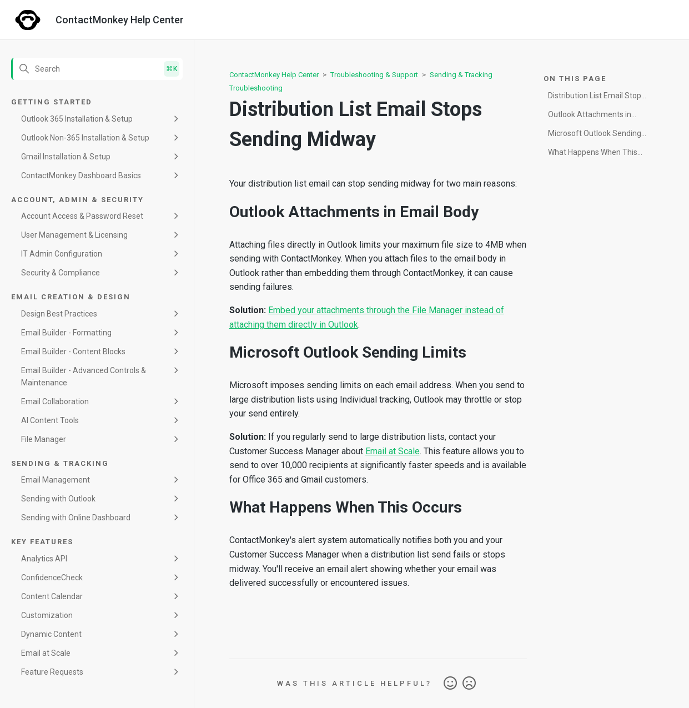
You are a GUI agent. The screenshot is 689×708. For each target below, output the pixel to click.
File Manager (43, 439)
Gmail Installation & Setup (65, 156)
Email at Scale (46, 653)
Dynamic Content (51, 634)
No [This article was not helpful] (469, 683)
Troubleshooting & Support (374, 75)
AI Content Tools (50, 420)
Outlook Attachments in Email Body (589, 116)
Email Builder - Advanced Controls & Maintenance (83, 376)
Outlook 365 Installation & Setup (77, 118)
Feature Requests (52, 671)
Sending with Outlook (58, 498)
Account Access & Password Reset (82, 216)
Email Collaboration (55, 401)
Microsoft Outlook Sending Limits (594, 135)
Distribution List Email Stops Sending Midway (596, 97)
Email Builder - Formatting (66, 332)
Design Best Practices (59, 313)
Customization (47, 615)
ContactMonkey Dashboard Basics (81, 175)
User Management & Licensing (74, 234)
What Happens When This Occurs (592, 154)
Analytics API (44, 558)
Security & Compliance (60, 272)
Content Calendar (52, 596)
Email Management (55, 479)
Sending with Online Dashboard (75, 517)
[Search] (97, 69)
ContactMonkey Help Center (274, 75)
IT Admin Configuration (61, 253)
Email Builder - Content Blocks (73, 351)
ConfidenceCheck (52, 577)
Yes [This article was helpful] (450, 683)
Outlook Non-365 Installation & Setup (85, 137)
